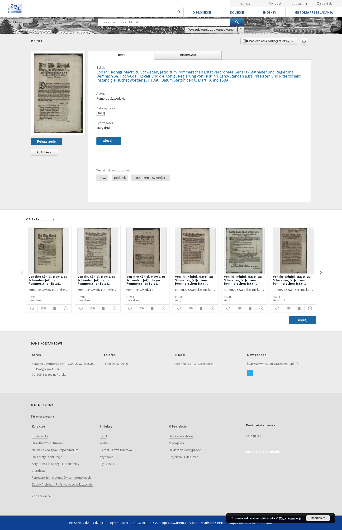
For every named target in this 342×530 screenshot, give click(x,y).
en (248, 3)
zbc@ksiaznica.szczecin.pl (194, 364)
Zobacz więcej (42, 496)
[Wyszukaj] (237, 22)
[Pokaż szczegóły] (65, 308)
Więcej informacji (290, 518)
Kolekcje (237, 12)
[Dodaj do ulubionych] (304, 41)
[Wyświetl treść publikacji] (54, 308)
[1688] (100, 113)
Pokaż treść (46, 141)
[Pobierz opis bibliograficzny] (43, 308)
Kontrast (275, 3)
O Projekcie (202, 12)
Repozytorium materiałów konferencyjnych (61, 478)
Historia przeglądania (314, 12)
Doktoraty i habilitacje (47, 457)
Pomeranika (40, 436)
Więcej (302, 320)
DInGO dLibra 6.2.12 (147, 523)
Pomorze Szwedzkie (111, 99)
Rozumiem (318, 518)
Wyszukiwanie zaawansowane (210, 29)
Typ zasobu (108, 464)
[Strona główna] (178, 12)
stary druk (103, 128)
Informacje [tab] (188, 55)
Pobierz (43, 152)
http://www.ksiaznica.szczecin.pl (270, 364)
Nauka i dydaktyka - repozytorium (55, 450)
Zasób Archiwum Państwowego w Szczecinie (62, 484)
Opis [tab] (121, 55)
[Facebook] (250, 373)
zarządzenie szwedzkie (150, 178)
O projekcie (177, 443)
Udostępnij (299, 4)
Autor (104, 443)
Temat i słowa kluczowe (116, 450)
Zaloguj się (324, 3)
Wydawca (106, 457)
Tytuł (103, 436)
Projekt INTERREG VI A (183, 457)
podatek (120, 178)
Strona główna (42, 416)
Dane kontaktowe (181, 436)
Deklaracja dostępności (185, 450)
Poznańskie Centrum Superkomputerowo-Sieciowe (235, 523)
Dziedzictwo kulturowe (47, 443)
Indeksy (269, 12)
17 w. (102, 178)
